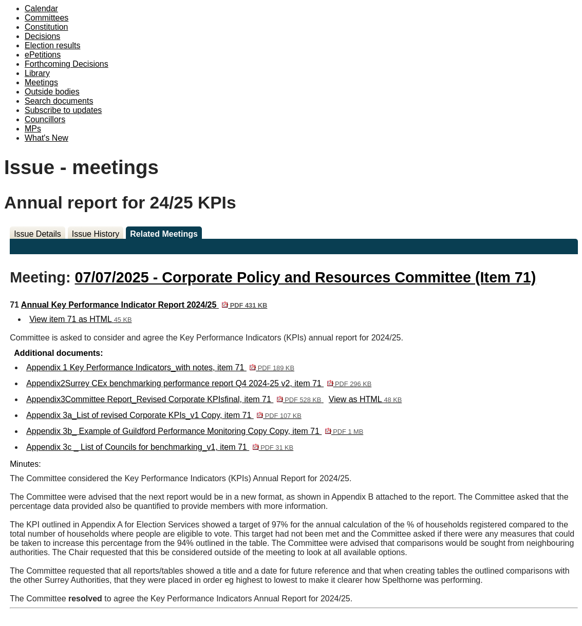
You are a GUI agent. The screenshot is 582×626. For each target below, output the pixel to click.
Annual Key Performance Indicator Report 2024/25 (144, 304)
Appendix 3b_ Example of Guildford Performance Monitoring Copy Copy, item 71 (194, 431)
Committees (46, 17)
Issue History (95, 234)
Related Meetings (164, 234)
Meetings (41, 82)
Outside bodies (52, 91)
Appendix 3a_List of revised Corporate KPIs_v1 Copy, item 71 (164, 415)
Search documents (59, 101)
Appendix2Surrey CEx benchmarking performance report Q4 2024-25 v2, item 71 (198, 383)
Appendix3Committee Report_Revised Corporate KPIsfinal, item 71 (175, 399)
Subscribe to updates (63, 110)
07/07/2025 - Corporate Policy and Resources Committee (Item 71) (305, 277)
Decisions (42, 36)
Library (37, 73)
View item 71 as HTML (80, 319)
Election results (53, 45)
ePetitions (43, 54)
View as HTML (365, 399)
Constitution (46, 27)
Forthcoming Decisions (66, 64)
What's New (46, 138)
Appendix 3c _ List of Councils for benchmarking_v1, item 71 (159, 447)
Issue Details (37, 234)
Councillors (45, 119)
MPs (33, 128)
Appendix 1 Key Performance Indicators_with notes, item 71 (160, 367)
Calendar (41, 8)
